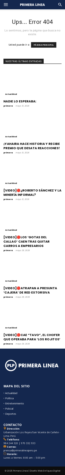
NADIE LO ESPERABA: (19, 101)
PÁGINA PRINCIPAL (44, 45)
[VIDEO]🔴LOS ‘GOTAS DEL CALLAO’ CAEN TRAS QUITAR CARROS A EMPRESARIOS (26, 241)
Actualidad (11, 94)
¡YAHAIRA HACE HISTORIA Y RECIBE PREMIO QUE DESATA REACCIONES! (31, 146)
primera (8, 105)
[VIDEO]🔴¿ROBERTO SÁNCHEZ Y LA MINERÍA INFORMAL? (32, 192)
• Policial (8, 408)
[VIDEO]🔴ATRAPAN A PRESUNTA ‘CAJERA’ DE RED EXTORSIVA (30, 290)
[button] (5, 4)
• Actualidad (10, 393)
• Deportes (9, 413)
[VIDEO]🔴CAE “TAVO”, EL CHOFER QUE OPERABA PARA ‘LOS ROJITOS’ (31, 337)
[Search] (60, 4)
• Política (8, 398)
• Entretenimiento (13, 403)
